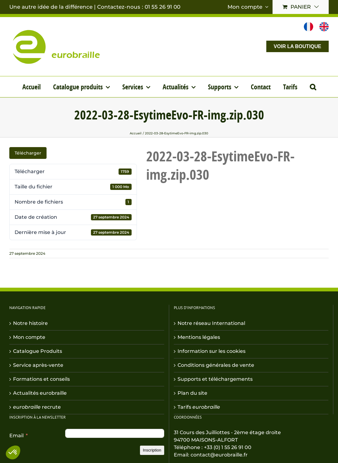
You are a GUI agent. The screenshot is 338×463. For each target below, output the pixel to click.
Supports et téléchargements (215, 379)
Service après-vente (38, 365)
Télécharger (28, 153)
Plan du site (192, 393)
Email (16, 435)
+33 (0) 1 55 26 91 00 (227, 447)
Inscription (152, 450)
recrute (37, 407)
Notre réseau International (211, 323)
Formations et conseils (41, 379)
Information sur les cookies (212, 351)
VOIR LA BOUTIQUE (297, 46)
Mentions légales (199, 337)
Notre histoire (30, 323)
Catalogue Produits (37, 351)
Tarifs (199, 407)
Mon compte (29, 337)
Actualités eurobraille (40, 393)
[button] (313, 86)
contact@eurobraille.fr (219, 455)
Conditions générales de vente (216, 365)
